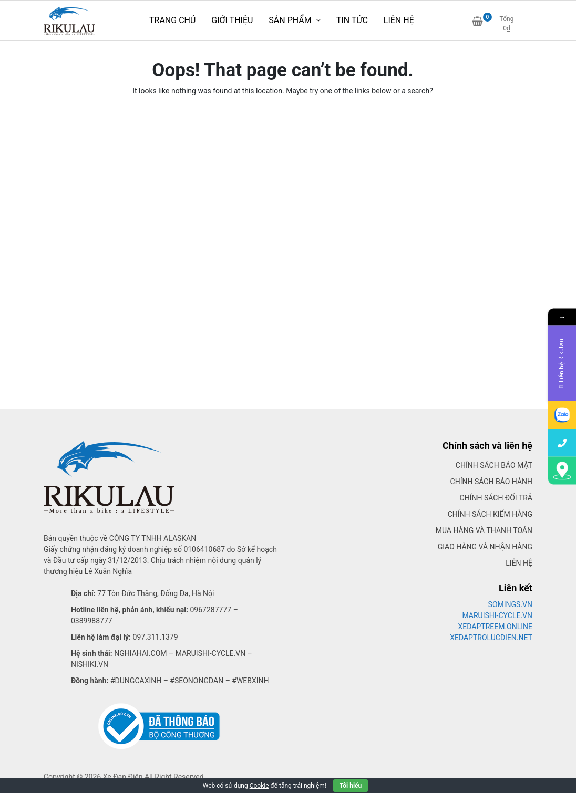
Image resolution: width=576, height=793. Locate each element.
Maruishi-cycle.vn (211, 653)
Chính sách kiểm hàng (490, 514)
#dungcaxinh (135, 680)
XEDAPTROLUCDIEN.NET (491, 637)
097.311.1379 (155, 637)
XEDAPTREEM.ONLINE (495, 626)
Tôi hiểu (351, 785)
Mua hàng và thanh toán (484, 530)
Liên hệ (519, 563)
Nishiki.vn (89, 664)
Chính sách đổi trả (496, 498)
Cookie (259, 785)
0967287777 (210, 610)
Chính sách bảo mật (494, 465)
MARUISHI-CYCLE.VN (497, 615)
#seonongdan (196, 680)
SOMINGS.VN (510, 604)
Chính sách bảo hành (491, 481)
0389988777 (91, 621)
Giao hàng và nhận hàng (485, 546)
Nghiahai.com (140, 653)
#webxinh (250, 680)
